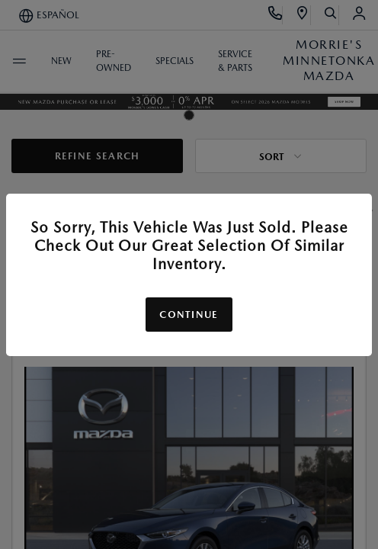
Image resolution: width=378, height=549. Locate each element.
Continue (188, 314)
